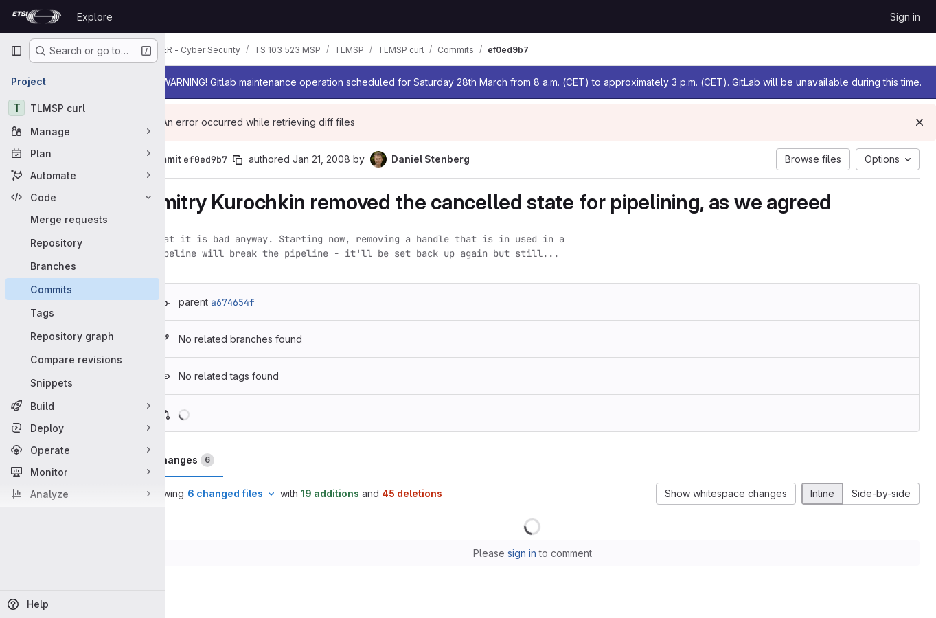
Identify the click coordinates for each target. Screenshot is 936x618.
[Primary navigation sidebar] (16, 51)
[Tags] (82, 312)
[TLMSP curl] (82, 108)
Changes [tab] (220, 474)
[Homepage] (37, 16)
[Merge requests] (82, 219)
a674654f (269, 316)
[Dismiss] (919, 136)
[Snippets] (82, 382)
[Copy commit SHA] (274, 173)
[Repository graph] (82, 336)
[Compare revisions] (82, 359)
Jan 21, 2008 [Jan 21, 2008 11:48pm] (358, 173)
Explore (95, 17)
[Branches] (82, 266)
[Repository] (82, 242)
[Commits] (82, 289)
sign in (539, 567)
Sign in (905, 17)
